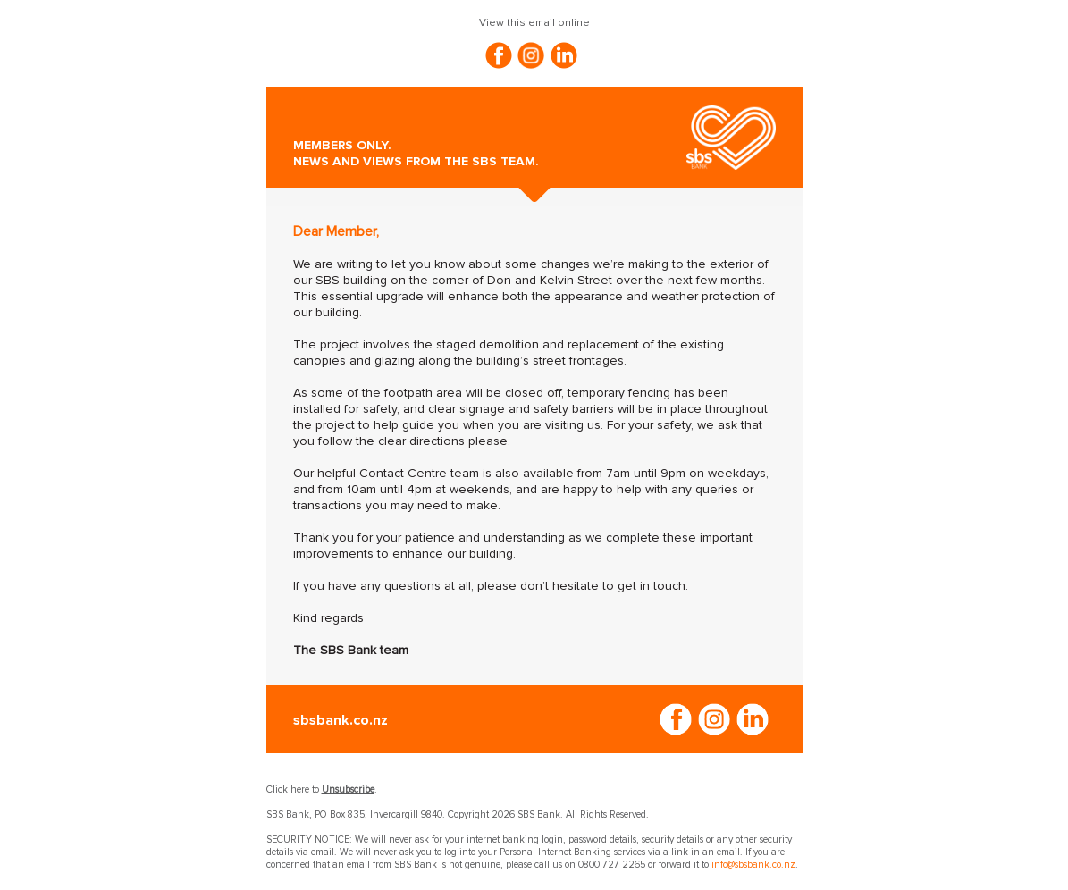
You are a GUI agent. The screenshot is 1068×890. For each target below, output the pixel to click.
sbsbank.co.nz (340, 720)
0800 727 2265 (611, 864)
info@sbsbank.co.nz (753, 864)
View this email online (534, 22)
